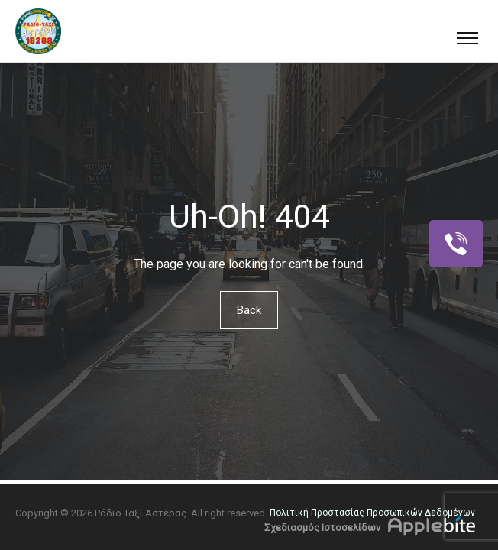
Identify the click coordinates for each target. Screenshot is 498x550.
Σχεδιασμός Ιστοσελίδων (322, 527)
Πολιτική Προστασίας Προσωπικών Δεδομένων (372, 512)
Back (249, 310)
